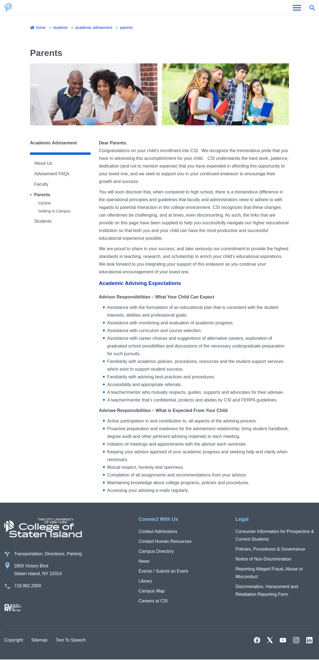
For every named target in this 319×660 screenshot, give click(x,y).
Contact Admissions (158, 531)
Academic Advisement (94, 27)
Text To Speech (71, 640)
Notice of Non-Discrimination (263, 559)
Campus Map (152, 591)
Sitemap (39, 640)
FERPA (44, 203)
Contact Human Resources (165, 541)
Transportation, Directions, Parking (48, 554)
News (144, 561)
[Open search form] (312, 7)
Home (41, 27)
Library (145, 581)
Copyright (13, 640)
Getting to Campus (54, 211)
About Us (43, 163)
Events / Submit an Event (163, 571)
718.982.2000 (27, 586)
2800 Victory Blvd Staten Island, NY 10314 (38, 570)
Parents (126, 27)
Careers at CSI (153, 601)
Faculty (41, 184)
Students (60, 27)
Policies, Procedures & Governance (270, 549)
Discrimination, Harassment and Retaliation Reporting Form (267, 590)
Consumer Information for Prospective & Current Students (275, 535)
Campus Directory (156, 551)
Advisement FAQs (51, 173)
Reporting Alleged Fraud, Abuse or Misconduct (269, 573)
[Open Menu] (297, 7)
